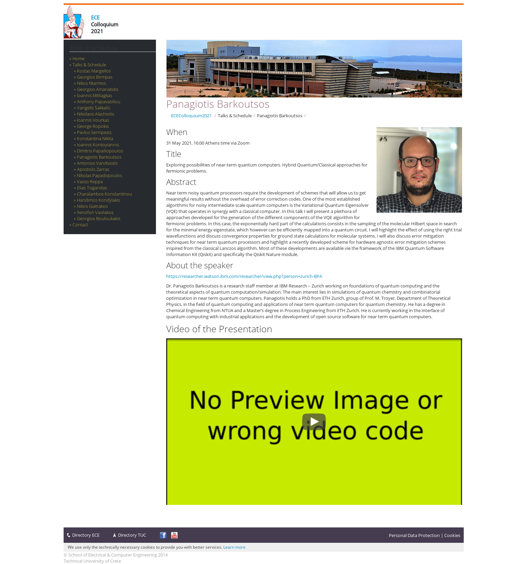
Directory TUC (132, 535)
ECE (95, 17)
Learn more (234, 547)
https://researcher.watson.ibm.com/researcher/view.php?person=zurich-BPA (244, 276)
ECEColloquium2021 (191, 115)
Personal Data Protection (414, 535)
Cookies (452, 535)
